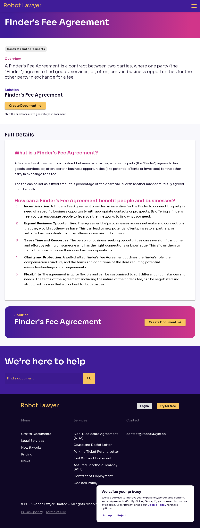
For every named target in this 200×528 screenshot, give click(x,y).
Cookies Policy (85, 483)
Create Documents (36, 434)
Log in (144, 406)
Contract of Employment (93, 476)
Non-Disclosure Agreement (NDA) (96, 436)
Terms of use (56, 512)
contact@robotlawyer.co (146, 434)
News (25, 461)
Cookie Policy (156, 504)
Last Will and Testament (93, 458)
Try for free (168, 406)
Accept (108, 515)
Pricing (26, 454)
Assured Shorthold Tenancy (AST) (95, 467)
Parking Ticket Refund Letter (96, 452)
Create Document (25, 105)
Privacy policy (32, 512)
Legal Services (32, 441)
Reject (122, 515)
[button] (26, 49)
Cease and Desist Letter (93, 445)
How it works (31, 448)
